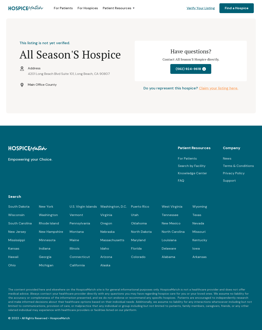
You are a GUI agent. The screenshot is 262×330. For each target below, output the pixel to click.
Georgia (45, 257)
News (227, 158)
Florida (136, 248)
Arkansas (199, 257)
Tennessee (170, 215)
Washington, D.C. (113, 206)
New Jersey (17, 232)
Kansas (13, 248)
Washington (48, 215)
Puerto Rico (140, 206)
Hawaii (13, 257)
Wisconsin (16, 215)
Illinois (74, 248)
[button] (119, 8)
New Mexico (171, 223)
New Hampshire (51, 232)
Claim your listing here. (218, 88)
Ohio (12, 265)
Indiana (44, 248)
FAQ (181, 180)
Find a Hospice (236, 8)
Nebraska (107, 232)
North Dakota (141, 232)
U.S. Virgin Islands (83, 206)
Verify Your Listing (201, 8)
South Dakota (18, 206)
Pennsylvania (80, 223)
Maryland (138, 240)
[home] (26, 8)
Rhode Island (49, 223)
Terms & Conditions (238, 166)
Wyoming (199, 206)
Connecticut (80, 257)
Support (229, 180)
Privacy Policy (234, 173)
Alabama (168, 257)
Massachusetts (112, 240)
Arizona (106, 257)
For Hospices (88, 8)
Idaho (104, 248)
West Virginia (172, 206)
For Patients (63, 8)
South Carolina (20, 223)
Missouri (199, 232)
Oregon (106, 223)
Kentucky (199, 240)
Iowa (196, 248)
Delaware (169, 248)
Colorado (138, 257)
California (77, 265)
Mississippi (16, 240)
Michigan (46, 265)
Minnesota (47, 240)
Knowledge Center (192, 173)
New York (46, 206)
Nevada (198, 223)
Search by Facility (192, 166)
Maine (74, 240)
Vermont (76, 215)
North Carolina (173, 232)
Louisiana (169, 240)
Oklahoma (139, 223)
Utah (135, 215)
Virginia (106, 215)
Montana (77, 232)
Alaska (105, 265)
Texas (196, 215)
